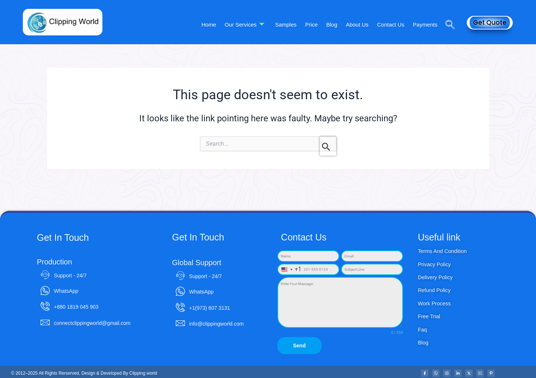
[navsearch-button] (447, 14)
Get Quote (490, 22)
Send (299, 345)
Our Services (252, 24)
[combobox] (289, 269)
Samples (292, 24)
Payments (425, 24)
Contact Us (392, 24)
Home (217, 24)
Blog (335, 24)
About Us (359, 24)
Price (316, 24)
